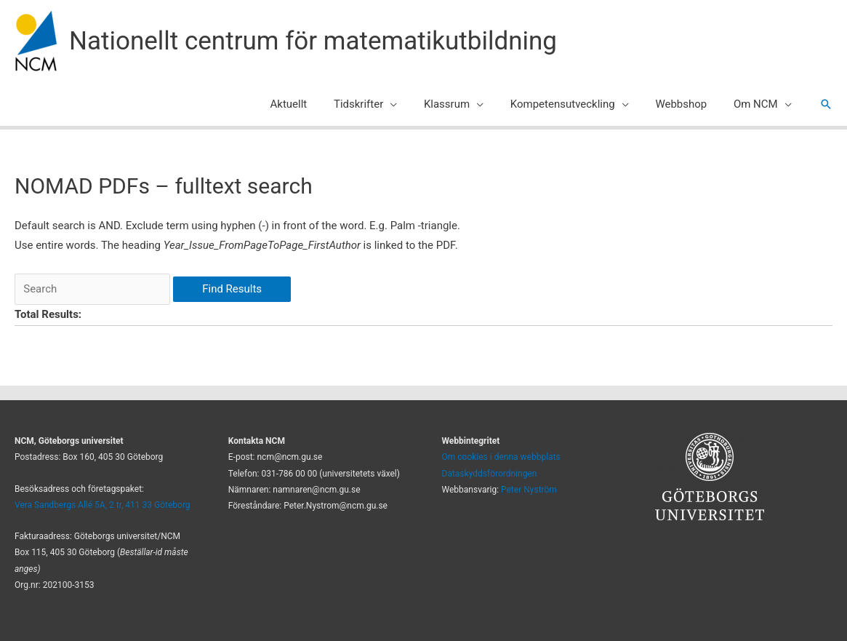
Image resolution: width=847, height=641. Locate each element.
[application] (412, 104)
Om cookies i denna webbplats (501, 457)
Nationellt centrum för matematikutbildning (313, 41)
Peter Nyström (529, 490)
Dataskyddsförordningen (489, 474)
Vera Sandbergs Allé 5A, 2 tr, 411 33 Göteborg (102, 505)
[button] (825, 104)
